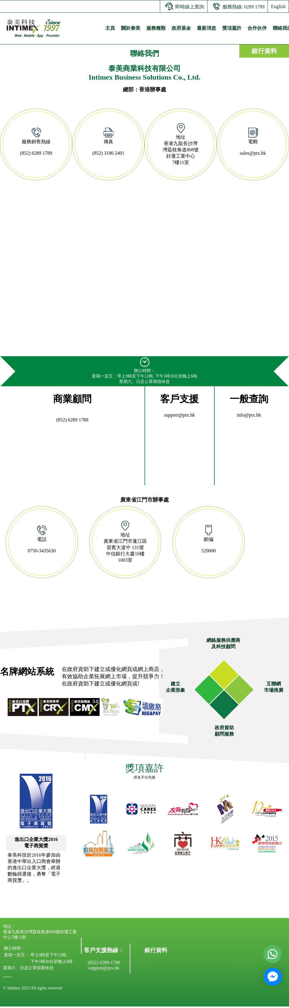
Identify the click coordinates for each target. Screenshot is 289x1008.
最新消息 (206, 28)
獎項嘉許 (231, 28)
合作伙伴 (257, 28)
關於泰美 (130, 28)
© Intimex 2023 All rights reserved (32, 988)
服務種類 (156, 28)
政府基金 (181, 28)
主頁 (110, 28)
